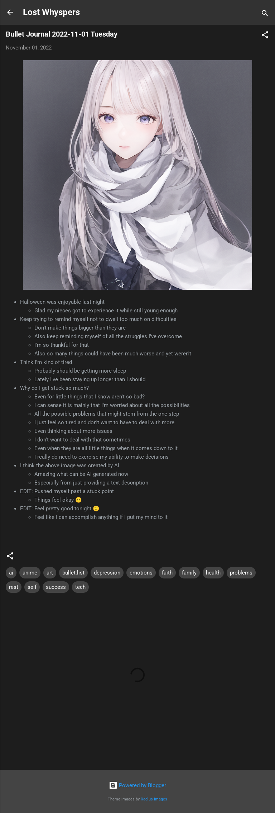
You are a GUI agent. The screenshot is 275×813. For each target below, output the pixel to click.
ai (11, 572)
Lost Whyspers (51, 12)
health (213, 572)
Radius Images (154, 799)
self (32, 587)
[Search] (265, 14)
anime (30, 572)
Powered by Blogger (137, 785)
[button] (265, 36)
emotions (141, 572)
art (50, 572)
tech (80, 587)
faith (167, 572)
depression (107, 572)
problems (241, 572)
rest (13, 587)
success (56, 587)
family (189, 572)
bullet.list (73, 572)
